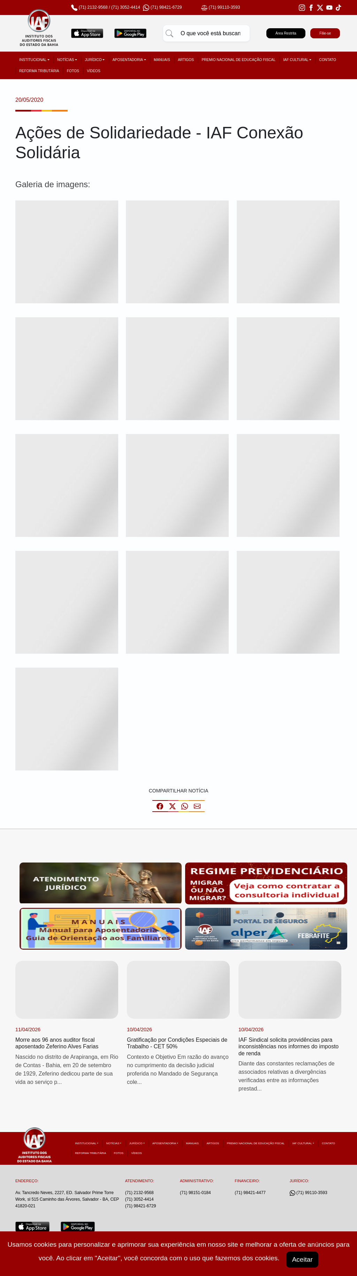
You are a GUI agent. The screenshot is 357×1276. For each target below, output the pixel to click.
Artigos (186, 60)
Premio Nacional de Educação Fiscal (238, 60)
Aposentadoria (128, 60)
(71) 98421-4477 (250, 1193)
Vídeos (93, 71)
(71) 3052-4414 (125, 7)
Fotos (73, 71)
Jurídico (93, 60)
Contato (327, 60)
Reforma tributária (39, 71)
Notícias (65, 60)
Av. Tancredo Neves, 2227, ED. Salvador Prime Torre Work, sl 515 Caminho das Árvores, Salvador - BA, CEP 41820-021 (67, 1200)
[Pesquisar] (169, 33)
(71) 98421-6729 (140, 1206)
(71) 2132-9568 (93, 7)
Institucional (32, 60)
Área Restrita (285, 33)
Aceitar (302, 1259)
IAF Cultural (296, 60)
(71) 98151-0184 (195, 1193)
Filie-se (325, 33)
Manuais (162, 60)
